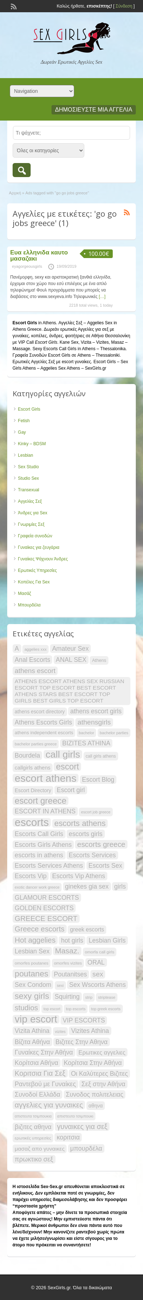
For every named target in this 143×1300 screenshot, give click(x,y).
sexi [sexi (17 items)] (60, 985)
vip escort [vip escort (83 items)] (36, 1019)
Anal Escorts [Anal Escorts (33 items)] (32, 659)
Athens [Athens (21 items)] (99, 660)
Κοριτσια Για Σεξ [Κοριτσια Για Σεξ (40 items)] (40, 1073)
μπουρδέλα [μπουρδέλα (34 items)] (86, 1148)
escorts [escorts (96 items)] (32, 822)
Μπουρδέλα (29, 605)
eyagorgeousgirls (27, 266)
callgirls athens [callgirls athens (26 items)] (32, 767)
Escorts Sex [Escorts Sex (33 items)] (105, 865)
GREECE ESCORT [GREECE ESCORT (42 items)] (46, 918)
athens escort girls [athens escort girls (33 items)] (96, 711)
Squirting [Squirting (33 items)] (67, 996)
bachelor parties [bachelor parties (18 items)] (114, 733)
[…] (102, 296)
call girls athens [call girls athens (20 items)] (101, 756)
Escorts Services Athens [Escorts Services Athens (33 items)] (49, 865)
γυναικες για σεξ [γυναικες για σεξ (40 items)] (82, 1126)
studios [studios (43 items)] (26, 1008)
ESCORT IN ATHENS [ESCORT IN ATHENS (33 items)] (45, 811)
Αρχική (15, 193)
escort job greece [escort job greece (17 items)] (96, 812)
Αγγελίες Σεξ (30, 501)
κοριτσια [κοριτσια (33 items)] (68, 1137)
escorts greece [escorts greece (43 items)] (101, 844)
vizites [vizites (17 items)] (60, 1031)
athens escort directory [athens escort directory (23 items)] (40, 711)
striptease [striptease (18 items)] (106, 997)
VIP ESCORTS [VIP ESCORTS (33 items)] (84, 1020)
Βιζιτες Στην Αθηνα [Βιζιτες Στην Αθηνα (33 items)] (81, 1042)
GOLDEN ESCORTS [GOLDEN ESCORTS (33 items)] (44, 908)
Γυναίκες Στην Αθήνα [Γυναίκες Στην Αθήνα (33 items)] (44, 1052)
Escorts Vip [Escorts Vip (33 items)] (31, 876)
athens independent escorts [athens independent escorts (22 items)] (44, 732)
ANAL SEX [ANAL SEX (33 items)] (71, 659)
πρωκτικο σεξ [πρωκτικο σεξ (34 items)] (34, 1159)
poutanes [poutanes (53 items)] (31, 973)
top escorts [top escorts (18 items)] (76, 1009)
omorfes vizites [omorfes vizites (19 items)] (68, 963)
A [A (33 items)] (17, 648)
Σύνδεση (124, 6)
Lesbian (25, 455)
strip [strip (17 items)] (88, 997)
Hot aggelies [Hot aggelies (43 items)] (35, 940)
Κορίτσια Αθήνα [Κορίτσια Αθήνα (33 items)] (36, 1062)
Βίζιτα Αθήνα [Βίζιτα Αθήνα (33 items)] (32, 1042)
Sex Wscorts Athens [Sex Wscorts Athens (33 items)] (97, 984)
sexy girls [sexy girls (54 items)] (32, 996)
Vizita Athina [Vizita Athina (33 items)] (32, 1030)
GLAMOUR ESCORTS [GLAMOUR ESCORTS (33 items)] (47, 897)
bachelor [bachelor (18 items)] (86, 733)
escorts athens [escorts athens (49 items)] (80, 823)
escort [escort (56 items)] (67, 766)
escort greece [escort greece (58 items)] (41, 800)
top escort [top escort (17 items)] (52, 1009)
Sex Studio (28, 466)
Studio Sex (28, 478)
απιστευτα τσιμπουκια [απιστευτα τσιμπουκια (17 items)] (33, 1116)
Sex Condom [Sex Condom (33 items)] (33, 984)
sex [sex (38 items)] (98, 974)
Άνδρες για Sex (32, 512)
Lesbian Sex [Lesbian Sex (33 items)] (32, 951)
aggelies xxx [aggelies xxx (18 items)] (35, 649)
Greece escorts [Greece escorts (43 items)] (39, 929)
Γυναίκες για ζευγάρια (38, 547)
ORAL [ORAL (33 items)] (96, 962)
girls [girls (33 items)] (120, 886)
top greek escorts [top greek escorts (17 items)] (106, 1009)
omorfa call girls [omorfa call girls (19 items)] (100, 951)
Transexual (28, 489)
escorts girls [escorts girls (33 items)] (86, 834)
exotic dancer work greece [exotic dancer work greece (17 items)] (37, 887)
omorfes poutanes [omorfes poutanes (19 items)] (31, 963)
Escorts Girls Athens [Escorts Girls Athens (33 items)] (43, 844)
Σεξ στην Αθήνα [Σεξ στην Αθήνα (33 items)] (103, 1084)
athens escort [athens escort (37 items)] (35, 670)
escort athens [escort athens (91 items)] (45, 778)
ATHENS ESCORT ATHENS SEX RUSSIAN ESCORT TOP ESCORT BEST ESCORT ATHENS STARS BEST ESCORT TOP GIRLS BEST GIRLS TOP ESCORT (69, 691)
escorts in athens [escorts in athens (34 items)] (39, 855)
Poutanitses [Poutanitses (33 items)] (70, 974)
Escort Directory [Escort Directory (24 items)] (33, 790)
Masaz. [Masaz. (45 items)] (67, 951)
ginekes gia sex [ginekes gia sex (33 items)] (87, 886)
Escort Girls (29, 409)
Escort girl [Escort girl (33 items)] (71, 790)
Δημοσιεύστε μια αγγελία (93, 110)
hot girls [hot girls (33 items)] (72, 940)
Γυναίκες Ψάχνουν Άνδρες (43, 558)
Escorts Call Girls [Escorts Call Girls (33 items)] (39, 834)
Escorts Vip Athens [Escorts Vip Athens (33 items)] (78, 876)
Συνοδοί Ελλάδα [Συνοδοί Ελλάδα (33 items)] (37, 1094)
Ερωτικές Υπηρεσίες (37, 570)
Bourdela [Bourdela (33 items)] (27, 755)
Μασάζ (24, 593)
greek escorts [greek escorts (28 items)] (87, 929)
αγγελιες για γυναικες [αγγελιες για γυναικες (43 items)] (49, 1105)
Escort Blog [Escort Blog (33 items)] (98, 779)
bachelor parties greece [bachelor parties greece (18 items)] (36, 744)
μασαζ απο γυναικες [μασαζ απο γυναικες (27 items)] (40, 1149)
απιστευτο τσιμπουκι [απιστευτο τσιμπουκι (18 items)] (75, 1116)
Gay (22, 432)
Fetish (24, 420)
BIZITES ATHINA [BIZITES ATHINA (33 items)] (86, 743)
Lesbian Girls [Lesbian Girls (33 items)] (107, 940)
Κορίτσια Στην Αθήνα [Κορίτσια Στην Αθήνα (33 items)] (93, 1062)
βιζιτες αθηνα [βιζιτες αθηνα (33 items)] (33, 1126)
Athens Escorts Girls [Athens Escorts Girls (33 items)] (43, 722)
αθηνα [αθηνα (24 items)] (96, 1106)
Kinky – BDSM (32, 443)
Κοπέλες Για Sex (34, 581)
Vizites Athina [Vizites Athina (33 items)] (90, 1030)
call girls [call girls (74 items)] (63, 754)
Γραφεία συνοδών (35, 535)
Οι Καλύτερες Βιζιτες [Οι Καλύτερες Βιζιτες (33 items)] (99, 1073)
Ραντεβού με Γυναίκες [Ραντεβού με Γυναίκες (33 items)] (45, 1084)
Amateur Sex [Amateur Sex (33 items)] (70, 648)
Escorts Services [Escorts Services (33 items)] (92, 855)
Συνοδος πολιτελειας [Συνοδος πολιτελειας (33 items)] (95, 1094)
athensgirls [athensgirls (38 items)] (94, 722)
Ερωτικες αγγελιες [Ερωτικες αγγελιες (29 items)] (102, 1052)
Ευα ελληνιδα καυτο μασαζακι (39, 255)
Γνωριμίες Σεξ (31, 524)
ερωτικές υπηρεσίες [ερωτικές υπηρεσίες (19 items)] (33, 1138)
